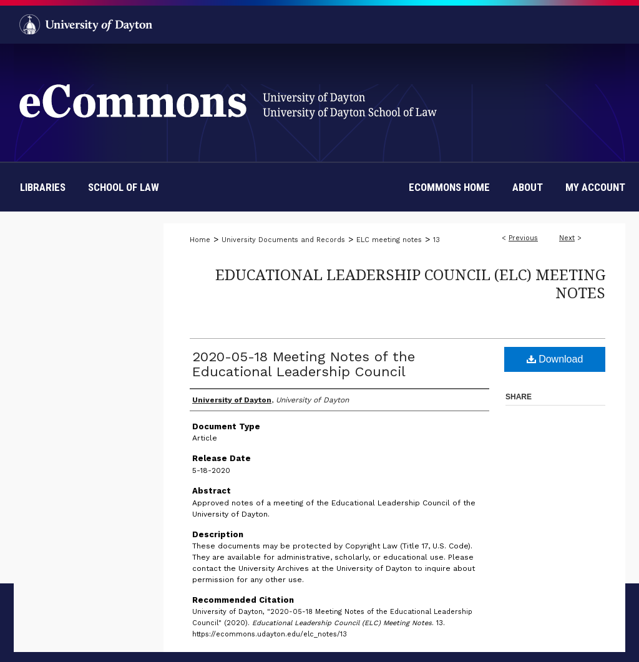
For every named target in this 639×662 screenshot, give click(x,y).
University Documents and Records (283, 240)
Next (567, 238)
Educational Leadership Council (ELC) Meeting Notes (410, 283)
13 (436, 240)
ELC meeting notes (389, 240)
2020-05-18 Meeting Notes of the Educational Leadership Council (303, 364)
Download (555, 359)
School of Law (123, 187)
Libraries (43, 187)
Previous (523, 238)
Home (200, 240)
